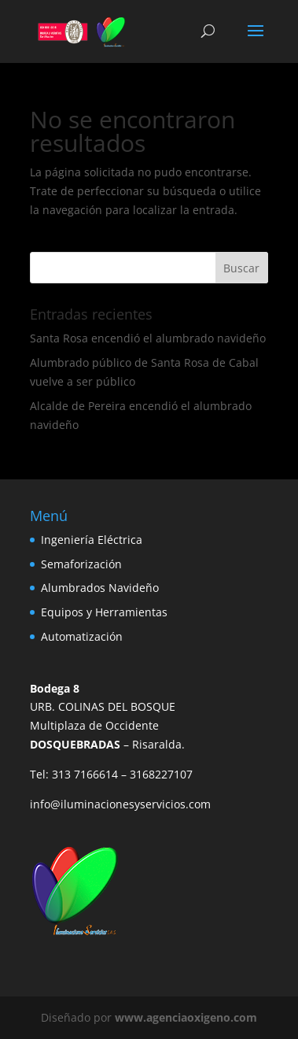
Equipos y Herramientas (104, 612)
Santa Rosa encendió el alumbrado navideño (148, 338)
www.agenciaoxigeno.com (186, 1017)
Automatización (82, 636)
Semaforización (81, 563)
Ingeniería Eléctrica (91, 539)
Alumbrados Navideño (100, 587)
